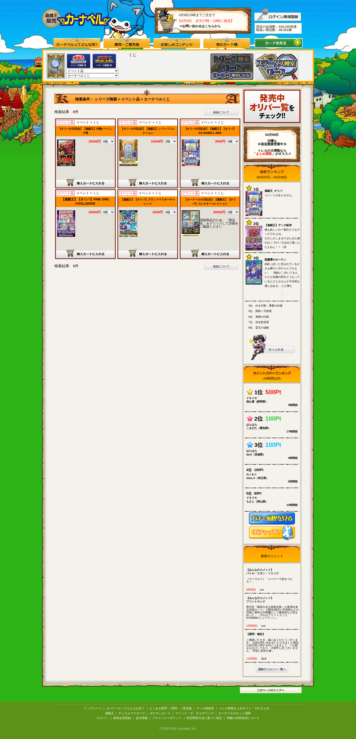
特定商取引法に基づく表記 (204, 718)
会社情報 (142, 718)
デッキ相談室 (205, 708)
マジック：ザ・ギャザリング (194, 713)
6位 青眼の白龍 (258, 316)
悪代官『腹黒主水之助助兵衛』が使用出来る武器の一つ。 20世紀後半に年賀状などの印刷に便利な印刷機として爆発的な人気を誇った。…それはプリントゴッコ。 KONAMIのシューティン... (273, 608)
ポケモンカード (160, 713)
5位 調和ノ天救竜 (260, 311)
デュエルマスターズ (131, 713)
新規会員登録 (122, 718)
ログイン (103, 718)
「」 (264, 154)
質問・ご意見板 (181, 708)
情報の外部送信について (243, 718)
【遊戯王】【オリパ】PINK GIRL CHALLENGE (85, 201)
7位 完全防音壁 (258, 322)
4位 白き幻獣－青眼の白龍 (265, 305)
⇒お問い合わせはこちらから (200, 26)
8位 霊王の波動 (258, 327)
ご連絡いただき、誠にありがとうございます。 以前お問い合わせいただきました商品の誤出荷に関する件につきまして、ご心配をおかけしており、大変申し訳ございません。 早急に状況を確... (273, 642)
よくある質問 (158, 708)
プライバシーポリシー (167, 718)
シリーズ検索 (106, 99)
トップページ (93, 708)
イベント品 (130, 99)
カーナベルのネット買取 (234, 713)
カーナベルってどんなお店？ (125, 708)
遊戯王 (109, 713)
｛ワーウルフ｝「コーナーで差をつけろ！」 (273, 575)
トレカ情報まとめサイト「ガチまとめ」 (245, 708)
